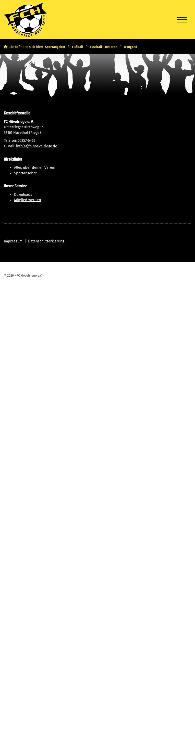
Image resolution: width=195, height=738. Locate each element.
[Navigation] (182, 19)
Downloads (23, 194)
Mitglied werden (27, 200)
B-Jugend (130, 47)
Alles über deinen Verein (34, 167)
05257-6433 (26, 140)
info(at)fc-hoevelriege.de (36, 146)
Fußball (77, 47)
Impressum (13, 241)
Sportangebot (55, 47)
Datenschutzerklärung (46, 241)
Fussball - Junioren (103, 47)
